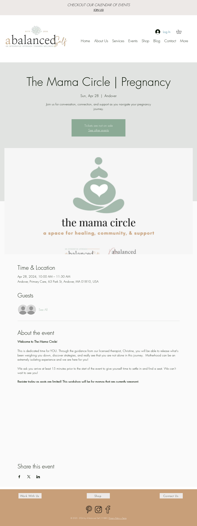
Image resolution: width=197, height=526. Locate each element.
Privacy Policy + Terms (118, 518)
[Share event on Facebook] (19, 476)
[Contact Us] (171, 495)
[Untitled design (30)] (98, 509)
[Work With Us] (30, 495)
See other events (98, 130)
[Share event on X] (29, 476)
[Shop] (98, 495)
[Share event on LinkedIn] (38, 476)
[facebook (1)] (108, 509)
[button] (180, 31)
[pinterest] (89, 509)
